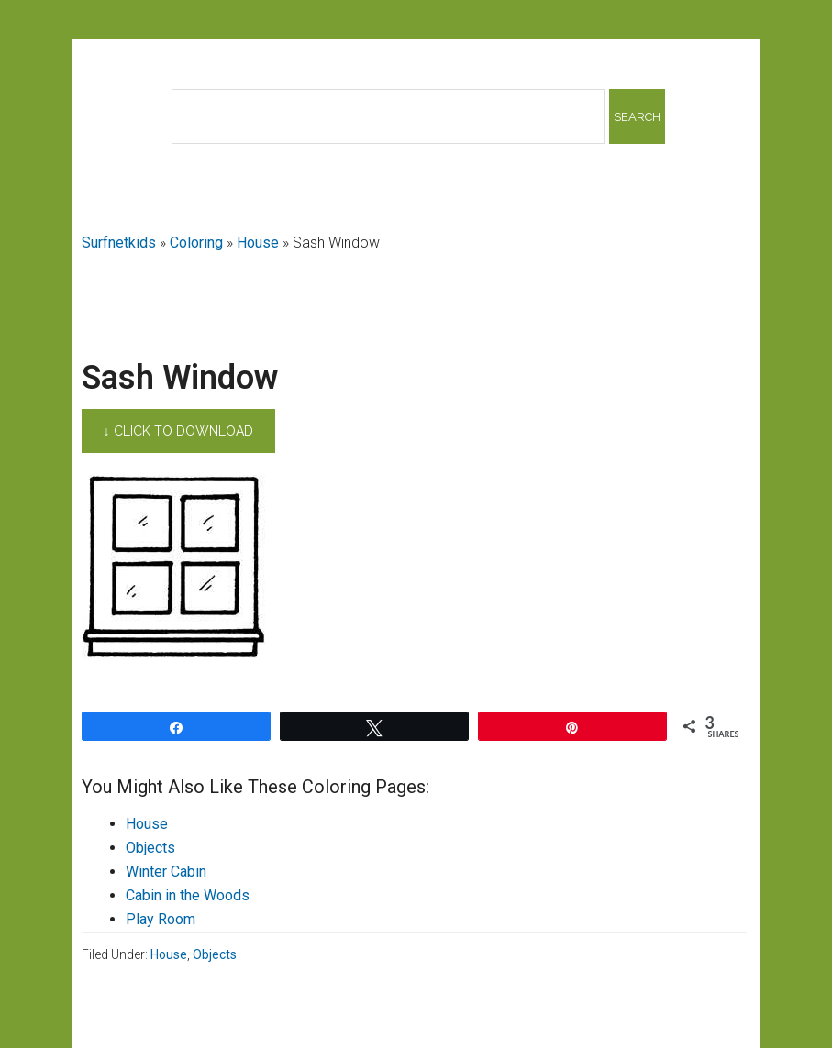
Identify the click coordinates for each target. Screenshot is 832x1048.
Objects (150, 847)
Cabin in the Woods (188, 895)
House (258, 242)
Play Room (160, 919)
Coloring (196, 242)
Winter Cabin (166, 871)
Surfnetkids (119, 242)
